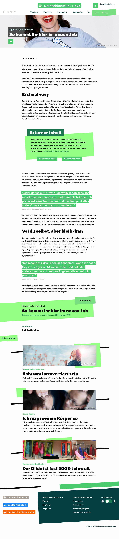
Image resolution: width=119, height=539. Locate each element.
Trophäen (46, 508)
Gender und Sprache (82, 512)
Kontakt (45, 501)
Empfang (46, 505)
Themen (34, 12)
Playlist (105, 13)
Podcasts (47, 12)
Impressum (78, 501)
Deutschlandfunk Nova (52, 497)
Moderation (78, 12)
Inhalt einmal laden (47, 158)
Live (96, 13)
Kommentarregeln (81, 508)
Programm (62, 12)
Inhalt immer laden (72, 158)
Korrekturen (78, 505)
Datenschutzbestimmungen (56, 151)
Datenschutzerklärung (83, 497)
